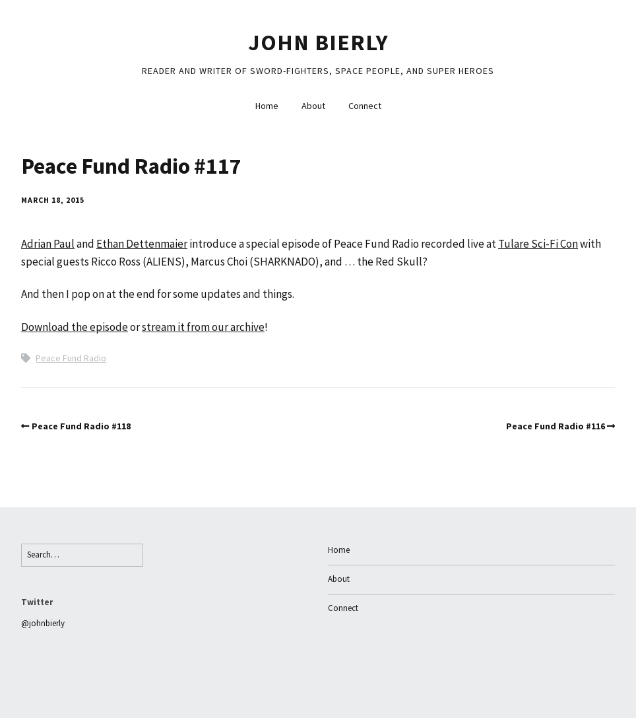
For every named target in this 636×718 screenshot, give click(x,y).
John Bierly (318, 42)
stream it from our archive (203, 327)
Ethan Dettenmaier (141, 243)
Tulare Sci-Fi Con (538, 243)
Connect (364, 106)
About (313, 106)
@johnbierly (43, 623)
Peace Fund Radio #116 (555, 426)
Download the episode (74, 327)
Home (266, 106)
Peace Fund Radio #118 (81, 426)
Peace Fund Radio (71, 358)
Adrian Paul (48, 243)
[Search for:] (82, 555)
